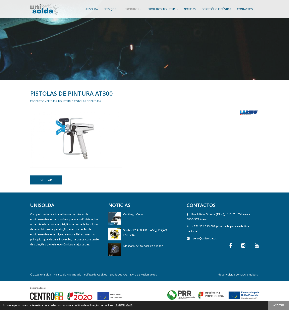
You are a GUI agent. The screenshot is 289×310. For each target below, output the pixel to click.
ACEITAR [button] (278, 305)
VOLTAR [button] (46, 180)
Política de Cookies (95, 274)
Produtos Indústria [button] (163, 9)
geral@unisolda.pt (204, 238)
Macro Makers (249, 274)
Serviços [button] (111, 9)
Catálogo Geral (133, 214)
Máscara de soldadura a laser (143, 246)
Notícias (190, 9)
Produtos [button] (133, 9)
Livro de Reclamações (143, 274)
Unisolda (91, 9)
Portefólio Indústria (216, 9)
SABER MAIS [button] (124, 305)
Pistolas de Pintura (87, 101)
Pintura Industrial (59, 101)
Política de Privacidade (67, 274)
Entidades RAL (118, 274)
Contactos (245, 9)
